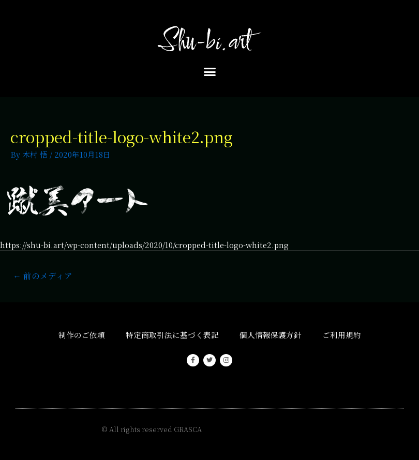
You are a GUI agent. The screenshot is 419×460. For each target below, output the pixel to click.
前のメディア (42, 275)
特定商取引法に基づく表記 (172, 334)
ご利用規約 (341, 334)
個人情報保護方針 (271, 334)
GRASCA (188, 429)
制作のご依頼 (81, 334)
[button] (209, 72)
